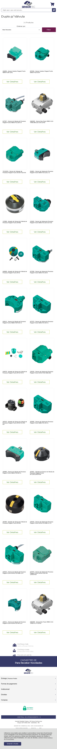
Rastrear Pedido (12, 678)
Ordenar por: (21, 26)
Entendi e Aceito (12, 744)
